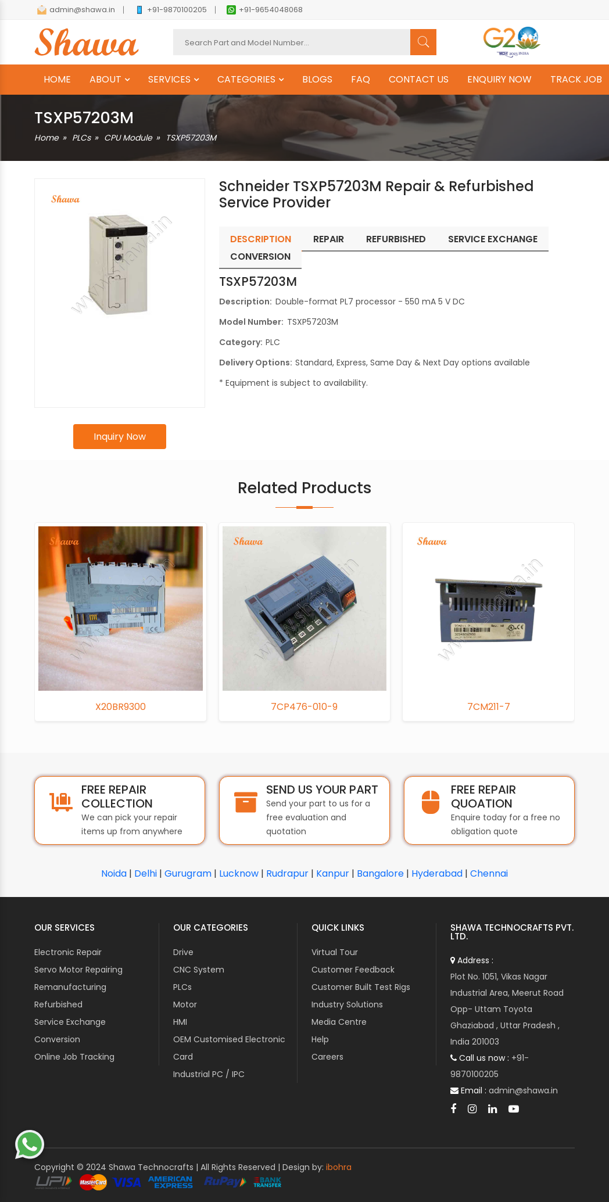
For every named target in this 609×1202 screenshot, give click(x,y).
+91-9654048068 (265, 9)
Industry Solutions (347, 1004)
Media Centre (339, 1022)
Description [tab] (260, 239)
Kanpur (332, 873)
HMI (180, 1022)
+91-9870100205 (171, 9)
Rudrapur (287, 873)
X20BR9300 (120, 707)
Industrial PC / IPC (209, 1074)
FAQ (360, 79)
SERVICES (169, 79)
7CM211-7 (488, 707)
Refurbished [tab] (396, 239)
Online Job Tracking (74, 1057)
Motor (185, 1004)
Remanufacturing (70, 987)
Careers (327, 1057)
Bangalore (380, 873)
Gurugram (188, 873)
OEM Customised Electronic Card (229, 1048)
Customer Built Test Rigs (360, 987)
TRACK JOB (576, 79)
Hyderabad (437, 873)
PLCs (81, 137)
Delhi (145, 873)
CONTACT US (419, 79)
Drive (183, 952)
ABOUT (105, 79)
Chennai (489, 873)
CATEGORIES (246, 79)
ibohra (339, 1167)
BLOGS (317, 79)
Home (46, 137)
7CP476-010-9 (304, 707)
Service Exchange (70, 1022)
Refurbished (58, 1004)
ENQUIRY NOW (499, 79)
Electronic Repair (68, 952)
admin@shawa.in (76, 9)
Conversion (57, 1039)
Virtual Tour (334, 952)
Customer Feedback (353, 969)
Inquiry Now (120, 436)
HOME (57, 79)
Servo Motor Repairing (78, 969)
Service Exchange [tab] (493, 239)
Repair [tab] (328, 239)
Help (320, 1039)
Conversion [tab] (260, 256)
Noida (114, 873)
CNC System (198, 969)
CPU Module (128, 137)
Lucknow (239, 873)
